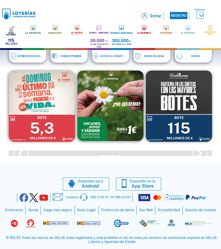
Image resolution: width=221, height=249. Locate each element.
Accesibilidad (169, 209)
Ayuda (33, 209)
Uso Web (146, 209)
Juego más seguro (57, 209)
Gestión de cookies (200, 209)
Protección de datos (117, 209)
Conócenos (14, 209)
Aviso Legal (86, 209)
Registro (178, 16)
